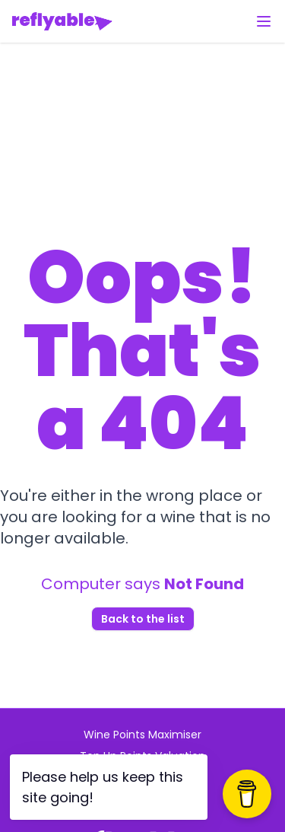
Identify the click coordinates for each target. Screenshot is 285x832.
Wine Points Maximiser (142, 734)
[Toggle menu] (264, 21)
